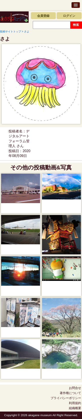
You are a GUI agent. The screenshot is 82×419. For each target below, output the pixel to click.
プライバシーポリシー (66, 398)
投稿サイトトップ (10, 31)
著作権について (70, 393)
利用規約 (75, 403)
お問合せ (75, 388)
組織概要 (75, 408)
